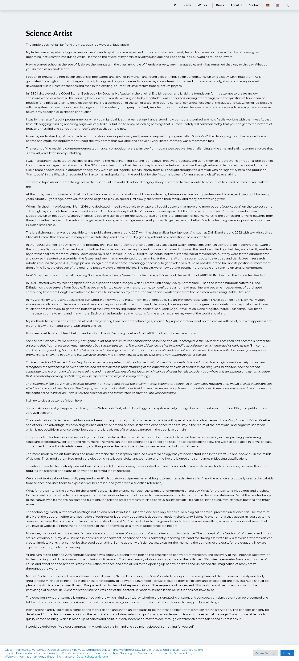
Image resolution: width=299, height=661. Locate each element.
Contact (254, 5)
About (235, 5)
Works (202, 5)
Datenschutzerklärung (92, 656)
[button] (287, 5)
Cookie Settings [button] (265, 653)
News (187, 5)
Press (220, 5)
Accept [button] (287, 653)
